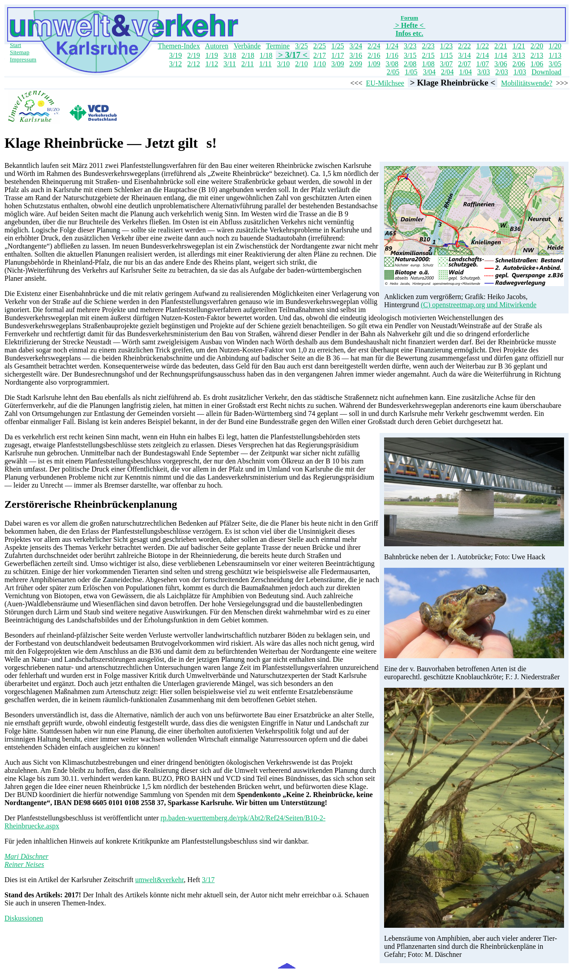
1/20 (555, 46)
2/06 (519, 64)
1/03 (519, 72)
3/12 (175, 64)
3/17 (208, 879)
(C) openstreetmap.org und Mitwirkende (478, 305)
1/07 (482, 64)
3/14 (464, 55)
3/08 (391, 64)
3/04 (429, 72)
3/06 (500, 64)
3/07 (446, 64)
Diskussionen (23, 918)
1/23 (446, 46)
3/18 (229, 55)
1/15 (446, 55)
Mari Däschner (26, 856)
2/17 (319, 55)
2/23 (428, 46)
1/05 (411, 72)
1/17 (337, 55)
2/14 (482, 55)
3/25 (301, 46)
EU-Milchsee (385, 83)
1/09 (374, 64)
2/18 (248, 55)
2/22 (464, 46)
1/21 (519, 46)
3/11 (229, 64)
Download (546, 72)
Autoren (216, 46)
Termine (278, 46)
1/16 (391, 55)
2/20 (536, 46)
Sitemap (20, 52)
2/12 (193, 64)
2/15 (428, 55)
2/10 (301, 64)
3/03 (483, 72)
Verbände (247, 46)
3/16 (356, 55)
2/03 (501, 72)
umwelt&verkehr (159, 879)
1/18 (266, 55)
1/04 (465, 72)
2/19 (193, 55)
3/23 (410, 46)
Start (15, 45)
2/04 (447, 72)
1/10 (319, 64)
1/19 (211, 55)
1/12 (211, 64)
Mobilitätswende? (526, 83)
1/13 (555, 55)
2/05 (393, 72)
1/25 (337, 46)
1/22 (482, 46)
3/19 (175, 55)
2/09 (356, 64)
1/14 (500, 55)
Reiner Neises (24, 864)
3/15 (410, 55)
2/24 (374, 46)
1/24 (391, 46)
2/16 (374, 55)
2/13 (536, 55)
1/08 (428, 64)
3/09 (337, 64)
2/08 (410, 64)
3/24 (356, 46)
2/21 (500, 46)
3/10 (283, 64)
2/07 (464, 64)
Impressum (23, 59)
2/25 (319, 46)
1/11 (265, 64)
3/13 (519, 55)
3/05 (555, 64)
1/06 (536, 64)
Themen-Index (179, 46)
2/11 (247, 64)
